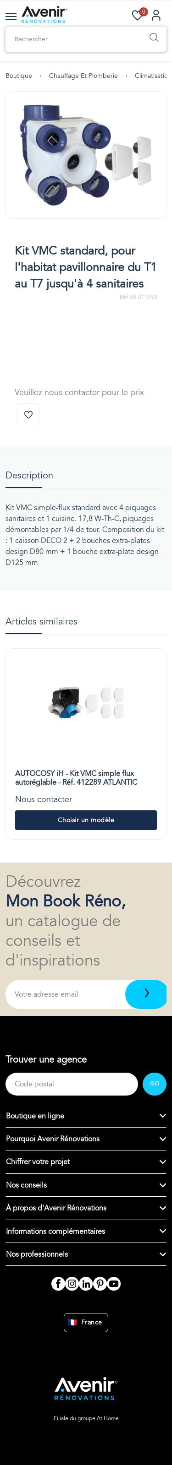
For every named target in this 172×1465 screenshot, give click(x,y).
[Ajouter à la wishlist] (28, 414)
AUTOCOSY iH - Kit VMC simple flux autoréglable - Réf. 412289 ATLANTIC (76, 778)
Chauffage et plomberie (83, 75)
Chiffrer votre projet (38, 1162)
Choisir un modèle (86, 820)
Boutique (19, 75)
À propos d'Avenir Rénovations (56, 1208)
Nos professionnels (37, 1254)
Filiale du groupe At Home (86, 1418)
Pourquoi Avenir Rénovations (53, 1139)
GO (154, 1083)
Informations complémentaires (55, 1231)
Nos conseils (26, 1185)
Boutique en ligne (35, 1116)
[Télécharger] (147, 994)
